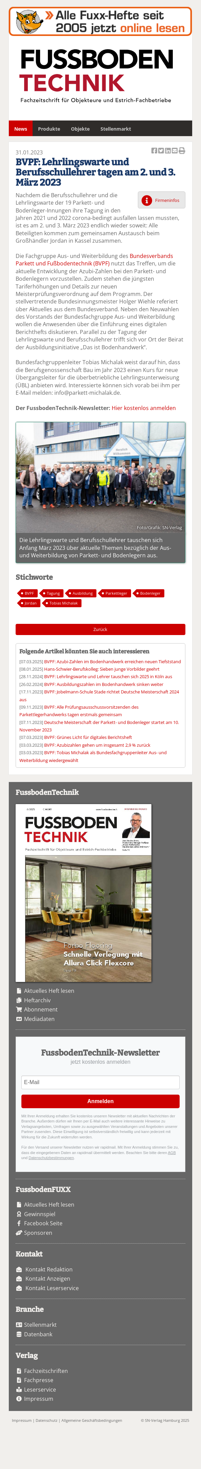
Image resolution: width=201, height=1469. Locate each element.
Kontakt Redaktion (49, 1269)
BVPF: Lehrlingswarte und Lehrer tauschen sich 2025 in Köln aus (108, 676)
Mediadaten (39, 1019)
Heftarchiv (37, 1000)
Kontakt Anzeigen (47, 1278)
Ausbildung (83, 593)
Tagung (53, 593)
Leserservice (40, 1389)
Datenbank (38, 1334)
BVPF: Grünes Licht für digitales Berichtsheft (88, 737)
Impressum (38, 1398)
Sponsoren (38, 1232)
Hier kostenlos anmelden (144, 408)
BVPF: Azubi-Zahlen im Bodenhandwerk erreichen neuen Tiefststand (112, 661)
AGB (172, 1153)
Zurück (100, 629)
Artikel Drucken (182, 151)
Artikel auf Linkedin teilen (168, 151)
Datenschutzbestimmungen (51, 1158)
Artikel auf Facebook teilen (154, 151)
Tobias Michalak (64, 603)
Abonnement (41, 1009)
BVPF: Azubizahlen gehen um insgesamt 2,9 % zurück (97, 745)
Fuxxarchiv (100, 21)
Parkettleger (116, 593)
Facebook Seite (43, 1223)
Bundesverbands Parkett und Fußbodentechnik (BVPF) (94, 259)
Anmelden (100, 1101)
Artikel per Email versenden (175, 151)
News (20, 129)
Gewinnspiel (39, 1214)
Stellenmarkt (115, 129)
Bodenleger (150, 593)
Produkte (49, 129)
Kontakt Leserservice (52, 1288)
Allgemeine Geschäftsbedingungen (91, 1420)
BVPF (29, 593)
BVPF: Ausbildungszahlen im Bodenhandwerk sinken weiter (103, 684)
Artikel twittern (161, 151)
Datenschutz (46, 1420)
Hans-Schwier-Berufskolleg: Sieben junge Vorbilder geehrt (102, 669)
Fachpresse (38, 1380)
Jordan (31, 603)
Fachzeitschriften (46, 1371)
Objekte (80, 129)
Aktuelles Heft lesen (49, 990)
